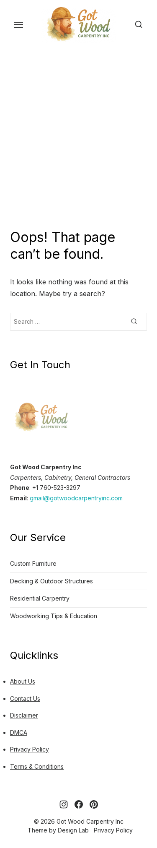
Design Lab (73, 830)
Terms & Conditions (37, 766)
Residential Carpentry (39, 598)
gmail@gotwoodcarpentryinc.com (76, 498)
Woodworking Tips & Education (53, 615)
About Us (22, 681)
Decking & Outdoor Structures (51, 581)
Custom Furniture (33, 563)
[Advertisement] (78, 137)
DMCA (18, 732)
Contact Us (25, 698)
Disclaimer (24, 715)
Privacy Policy (29, 749)
